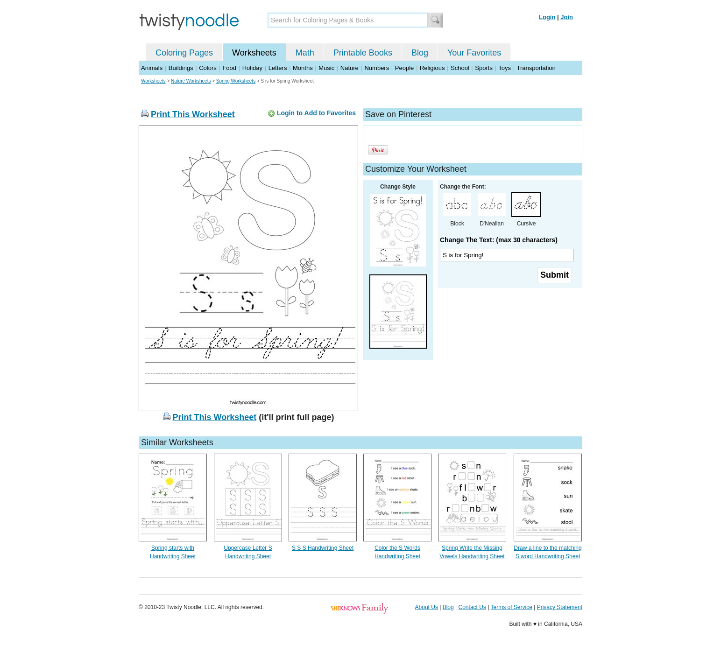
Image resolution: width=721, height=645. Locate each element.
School (460, 67)
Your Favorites (474, 52)
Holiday (252, 67)
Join (566, 17)
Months (303, 67)
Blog (419, 52)
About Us (426, 607)
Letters (278, 67)
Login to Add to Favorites (316, 113)
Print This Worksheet (193, 114)
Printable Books (362, 52)
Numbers (376, 67)
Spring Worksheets (235, 81)
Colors (208, 67)
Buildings (181, 67)
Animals (152, 67)
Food (229, 67)
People (404, 67)
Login (547, 17)
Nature (349, 67)
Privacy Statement (559, 607)
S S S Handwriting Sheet (322, 548)
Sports (484, 67)
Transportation (535, 67)
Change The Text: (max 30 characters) (499, 240)
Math (305, 52)
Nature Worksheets (191, 81)
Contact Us (472, 607)
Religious (432, 67)
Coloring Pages (184, 52)
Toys (504, 67)
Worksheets (254, 52)
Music (326, 67)
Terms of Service (511, 607)
